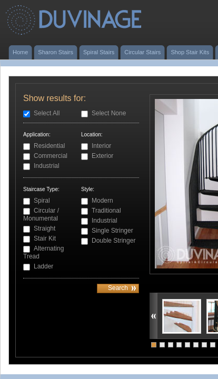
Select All (47, 113)
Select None (109, 113)
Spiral (42, 200)
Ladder (43, 266)
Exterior (102, 155)
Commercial (50, 155)
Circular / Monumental (41, 214)
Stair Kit (45, 238)
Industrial (47, 165)
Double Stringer (113, 240)
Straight (44, 228)
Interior (101, 145)
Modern (102, 200)
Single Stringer (112, 230)
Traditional (106, 210)
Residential (49, 145)
